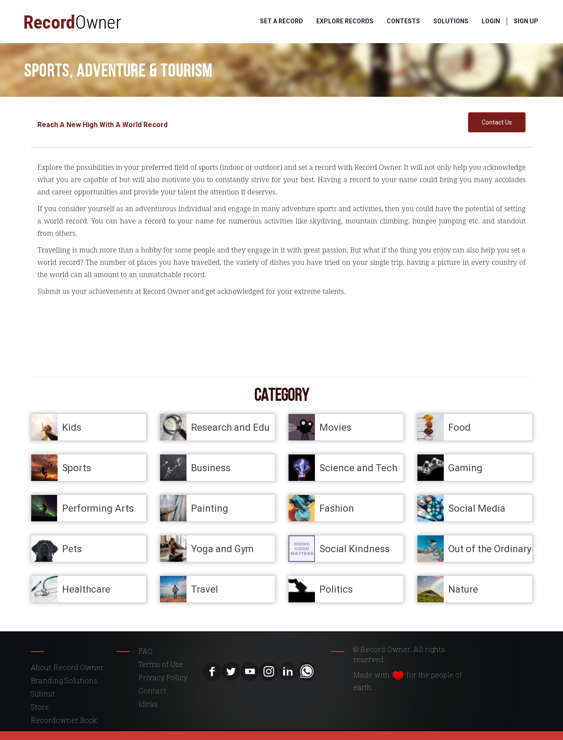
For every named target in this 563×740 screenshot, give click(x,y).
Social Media (476, 507)
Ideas (148, 703)
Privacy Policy (163, 677)
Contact (152, 690)
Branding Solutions (64, 680)
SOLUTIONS (450, 21)
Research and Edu (230, 426)
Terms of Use (161, 664)
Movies (335, 426)
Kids (71, 426)
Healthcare (86, 588)
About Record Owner (67, 667)
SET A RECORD (281, 21)
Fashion (336, 507)
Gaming (465, 467)
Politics (336, 588)
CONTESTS (403, 21)
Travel (204, 588)
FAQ (146, 651)
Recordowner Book (64, 720)
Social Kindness (354, 548)
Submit (43, 693)
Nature (463, 588)
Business (210, 467)
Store (40, 706)
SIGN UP (526, 21)
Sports (76, 467)
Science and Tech (358, 467)
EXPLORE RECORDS (344, 21)
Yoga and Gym (222, 548)
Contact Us (497, 122)
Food (459, 426)
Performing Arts (98, 507)
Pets (72, 548)
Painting (209, 507)
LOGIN (491, 21)
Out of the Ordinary (489, 548)
